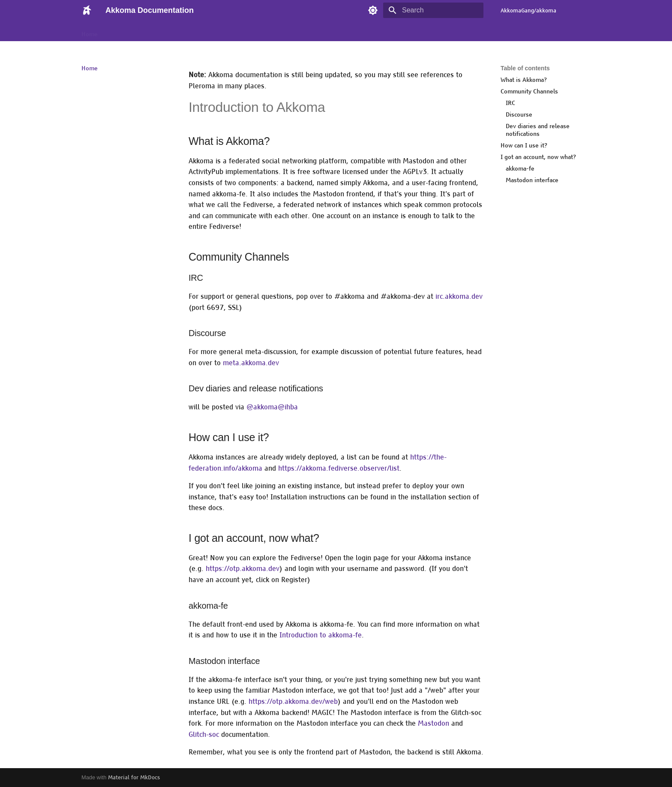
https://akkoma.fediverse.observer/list (338, 468)
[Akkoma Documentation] (86, 10)
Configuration (229, 31)
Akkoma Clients (129, 31)
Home (89, 31)
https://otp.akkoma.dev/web (293, 701)
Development (276, 31)
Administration (180, 31)
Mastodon (433, 723)
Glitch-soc (204, 734)
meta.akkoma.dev (251, 362)
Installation (320, 31)
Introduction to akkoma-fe (320, 635)
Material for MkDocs (134, 777)
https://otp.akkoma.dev (242, 568)
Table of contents (525, 68)
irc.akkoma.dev (459, 296)
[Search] (433, 10)
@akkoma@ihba (272, 407)
